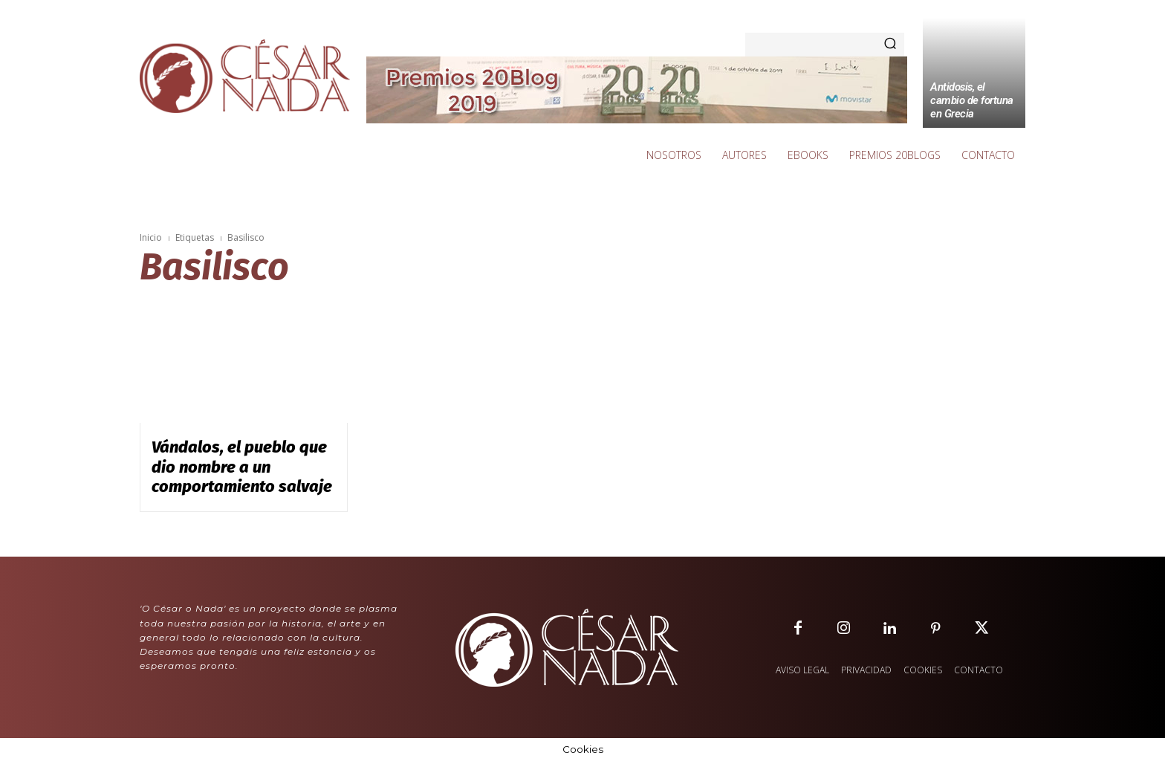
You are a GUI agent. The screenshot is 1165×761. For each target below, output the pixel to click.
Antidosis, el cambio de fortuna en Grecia (971, 100)
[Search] (890, 44)
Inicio (151, 237)
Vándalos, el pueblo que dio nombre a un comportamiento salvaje (242, 466)
